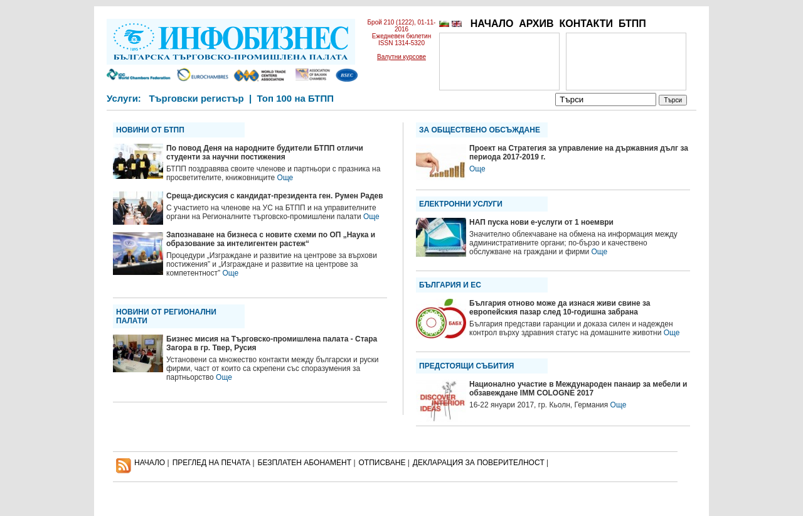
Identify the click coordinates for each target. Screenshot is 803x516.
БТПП (632, 23)
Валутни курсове (401, 56)
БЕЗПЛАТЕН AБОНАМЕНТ (305, 462)
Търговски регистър (196, 98)
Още (285, 177)
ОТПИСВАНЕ (382, 462)
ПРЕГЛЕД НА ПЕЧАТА (211, 462)
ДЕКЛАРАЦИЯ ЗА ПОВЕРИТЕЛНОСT (479, 462)
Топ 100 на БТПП (295, 98)
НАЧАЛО (492, 23)
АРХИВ (536, 23)
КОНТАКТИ (586, 23)
